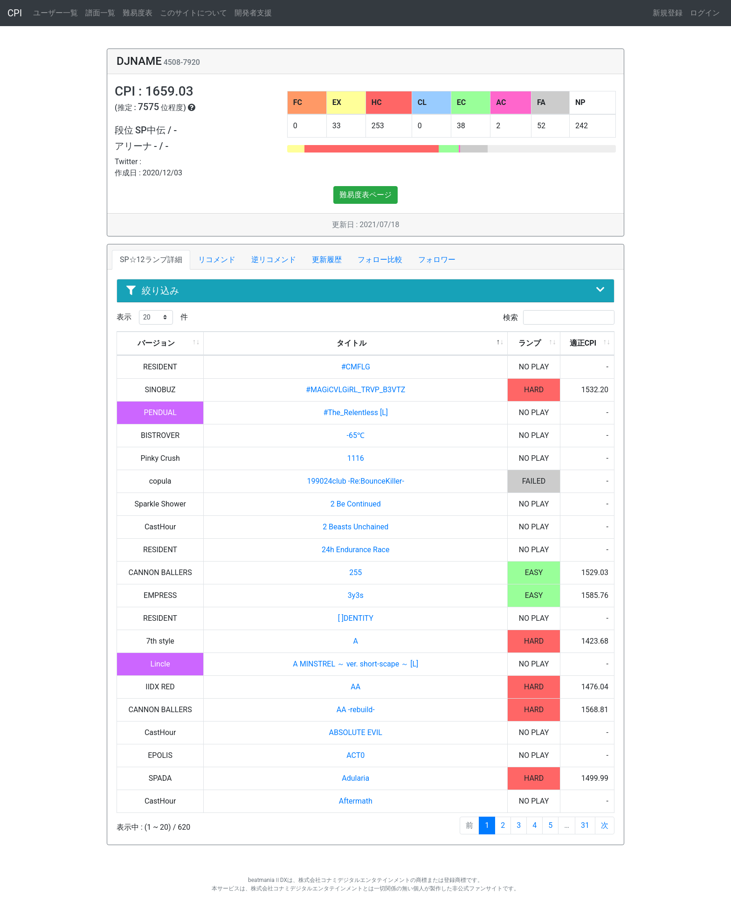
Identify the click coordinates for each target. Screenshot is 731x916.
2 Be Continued (356, 504)
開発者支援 (253, 12)
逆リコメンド (273, 259)
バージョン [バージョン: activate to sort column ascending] (156, 343)
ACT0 (355, 755)
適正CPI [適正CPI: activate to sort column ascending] (583, 343)
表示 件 (152, 317)
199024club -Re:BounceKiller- (355, 481)
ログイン (705, 12)
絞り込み (365, 290)
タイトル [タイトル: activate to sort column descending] (351, 343)
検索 (558, 317)
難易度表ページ (365, 194)
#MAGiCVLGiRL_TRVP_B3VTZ (355, 389)
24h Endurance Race (355, 549)
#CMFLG (355, 366)
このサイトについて (193, 12)
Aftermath (355, 801)
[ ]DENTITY (355, 618)
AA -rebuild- (356, 709)
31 (585, 825)
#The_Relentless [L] (355, 412)
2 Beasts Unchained (355, 526)
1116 (355, 458)
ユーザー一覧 (55, 12)
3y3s (356, 595)
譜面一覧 (100, 12)
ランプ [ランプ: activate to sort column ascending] (529, 343)
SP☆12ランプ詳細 (151, 259)
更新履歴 (327, 259)
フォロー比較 (380, 259)
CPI (14, 13)
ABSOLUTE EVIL (355, 732)
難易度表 (137, 12)
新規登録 (668, 12)
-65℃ (356, 435)
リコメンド (216, 259)
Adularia (355, 778)
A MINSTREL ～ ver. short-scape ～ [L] (355, 663)
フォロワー (436, 259)
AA (355, 686)
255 (355, 572)
